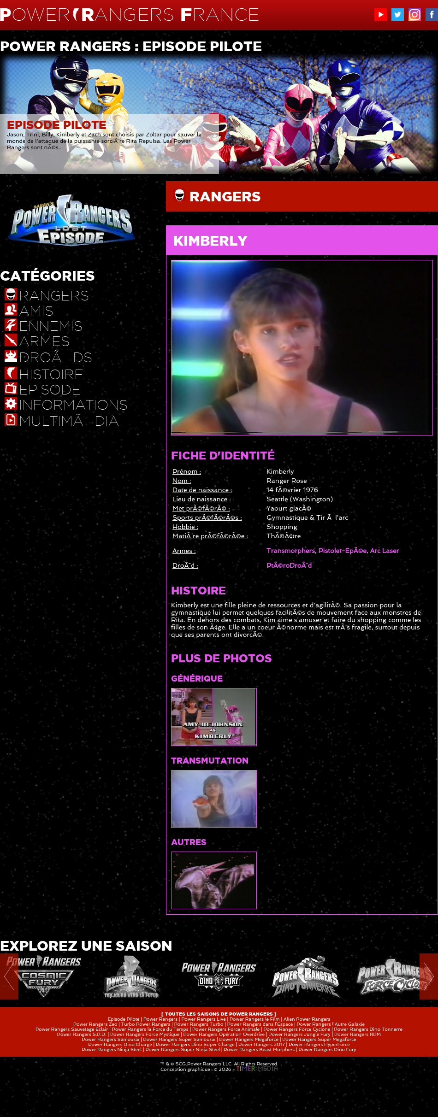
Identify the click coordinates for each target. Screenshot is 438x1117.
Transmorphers (290, 550)
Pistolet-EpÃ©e (343, 550)
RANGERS (225, 196)
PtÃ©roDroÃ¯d (289, 565)
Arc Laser (384, 550)
